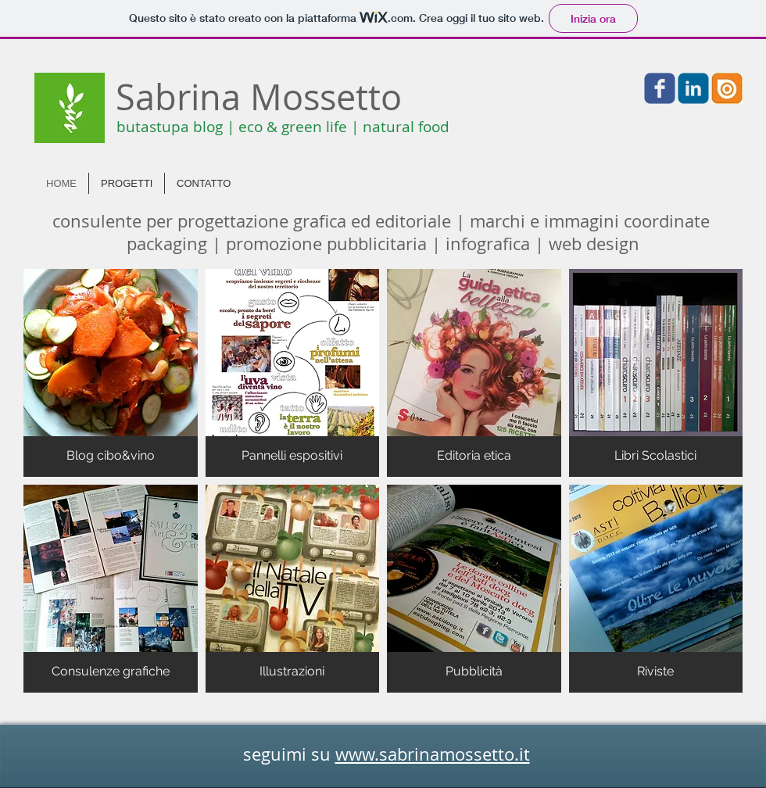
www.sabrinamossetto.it (432, 754)
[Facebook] (659, 88)
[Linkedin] (693, 88)
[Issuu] (727, 88)
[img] (110, 373)
